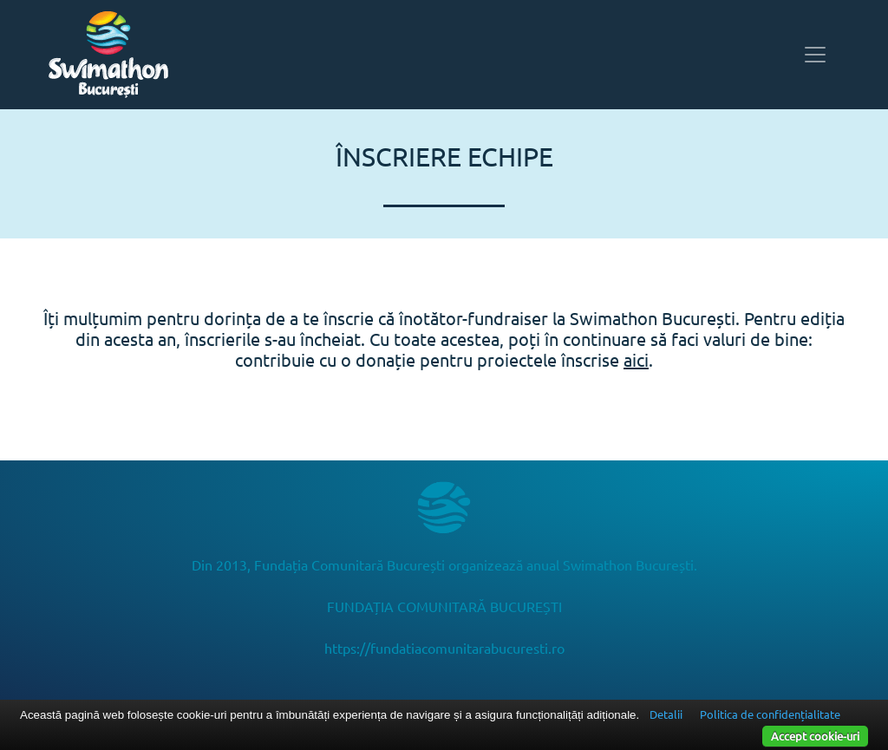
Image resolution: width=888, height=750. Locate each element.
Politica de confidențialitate (770, 714)
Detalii (666, 714)
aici (636, 359)
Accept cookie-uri (815, 735)
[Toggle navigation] (815, 54)
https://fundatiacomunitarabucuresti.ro (444, 647)
